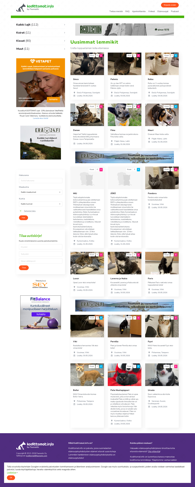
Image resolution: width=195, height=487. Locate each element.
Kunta (22, 198)
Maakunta (24, 187)
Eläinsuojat (162, 11)
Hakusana (24, 175)
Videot (151, 11)
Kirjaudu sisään (170, 5)
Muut (22, 49)
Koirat (23, 33)
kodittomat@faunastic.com (36, 456)
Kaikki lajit (27, 25)
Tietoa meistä (116, 11)
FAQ (127, 11)
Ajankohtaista (139, 11)
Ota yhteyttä (154, 451)
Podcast (175, 11)
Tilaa (24, 267)
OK (11, 477)
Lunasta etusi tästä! (40, 118)
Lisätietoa (11, 472)
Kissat (23, 41)
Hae (23, 217)
